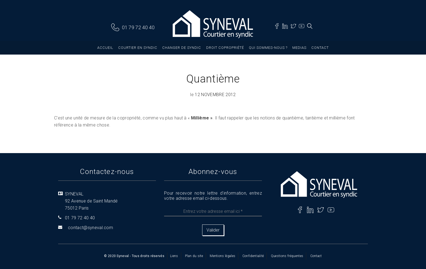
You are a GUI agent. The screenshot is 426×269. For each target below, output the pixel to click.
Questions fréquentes (287, 256)
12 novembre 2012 (215, 94)
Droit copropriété (225, 48)
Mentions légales (222, 256)
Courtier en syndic (137, 48)
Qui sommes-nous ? (268, 48)
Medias (299, 48)
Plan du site (194, 256)
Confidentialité (253, 256)
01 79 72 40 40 (138, 27)
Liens (174, 256)
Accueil (105, 48)
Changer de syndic (181, 48)
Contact (320, 48)
